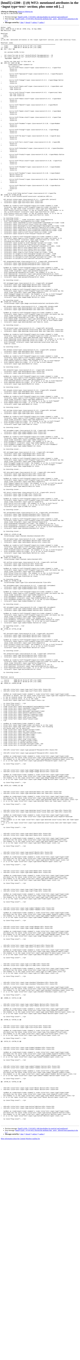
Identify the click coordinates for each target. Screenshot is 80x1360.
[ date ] (22, 22)
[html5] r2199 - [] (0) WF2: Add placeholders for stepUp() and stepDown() (43, 17)
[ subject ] (34, 22)
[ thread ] (28, 22)
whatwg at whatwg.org (25, 11)
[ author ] (41, 22)
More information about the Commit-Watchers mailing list (20, 1358)
